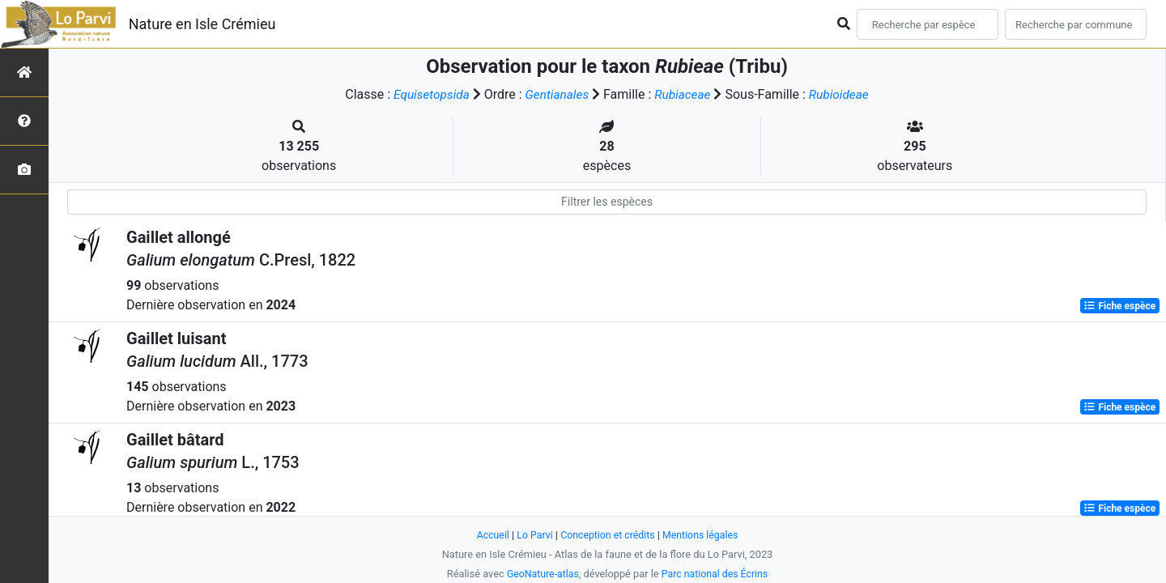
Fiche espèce (1119, 306)
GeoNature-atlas (540, 574)
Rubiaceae (684, 94)
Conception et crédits (608, 535)
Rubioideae (842, 94)
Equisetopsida (428, 94)
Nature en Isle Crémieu (202, 23)
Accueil (489, 535)
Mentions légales (703, 535)
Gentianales (556, 94)
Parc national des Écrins (716, 574)
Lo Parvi (532, 535)
